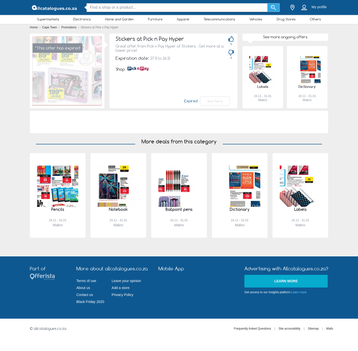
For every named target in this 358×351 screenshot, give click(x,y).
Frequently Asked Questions (252, 328)
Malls (329, 328)
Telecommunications (219, 19)
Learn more (286, 281)
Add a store (121, 288)
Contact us (84, 295)
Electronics (82, 19)
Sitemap (313, 328)
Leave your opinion (126, 281)
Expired (191, 101)
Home (34, 27)
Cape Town (50, 27)
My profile (319, 7)
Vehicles (255, 19)
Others (315, 19)
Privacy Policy (122, 295)
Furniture (155, 19)
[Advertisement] (179, 122)
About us (83, 288)
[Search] (274, 7)
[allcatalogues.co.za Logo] (55, 7)
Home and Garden (119, 19)
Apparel (183, 19)
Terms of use (86, 281)
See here (215, 101)
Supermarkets (48, 19)
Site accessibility (289, 328)
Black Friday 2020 (90, 302)
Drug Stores (286, 19)
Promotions (69, 27)
